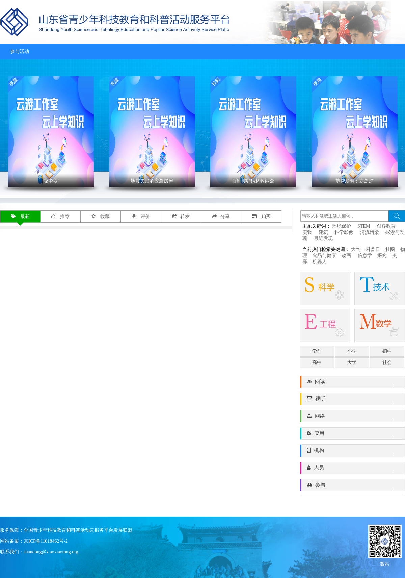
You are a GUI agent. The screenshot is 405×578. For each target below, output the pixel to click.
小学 (352, 351)
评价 (141, 216)
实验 (307, 232)
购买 (261, 216)
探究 (382, 255)
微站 (384, 563)
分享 (221, 216)
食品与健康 (324, 255)
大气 (355, 249)
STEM (363, 226)
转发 (181, 216)
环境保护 (341, 226)
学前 (317, 351)
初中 (387, 351)
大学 (352, 362)
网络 (352, 417)
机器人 (320, 261)
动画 (347, 255)
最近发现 (323, 238)
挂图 (390, 249)
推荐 (60, 216)
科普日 (373, 249)
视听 (352, 400)
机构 (352, 452)
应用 (352, 435)
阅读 (352, 383)
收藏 (100, 216)
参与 (352, 486)
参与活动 (19, 51)
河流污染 (369, 232)
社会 (387, 362)
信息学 (365, 255)
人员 (352, 469)
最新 (20, 216)
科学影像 (343, 232)
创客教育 (386, 226)
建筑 (323, 232)
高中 (317, 362)
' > (51, 131)
